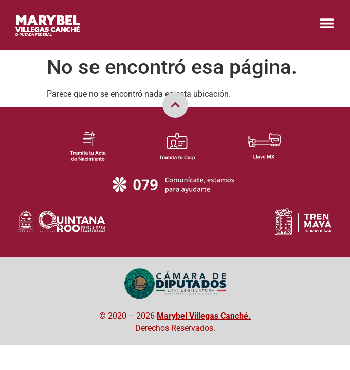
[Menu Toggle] (327, 23)
